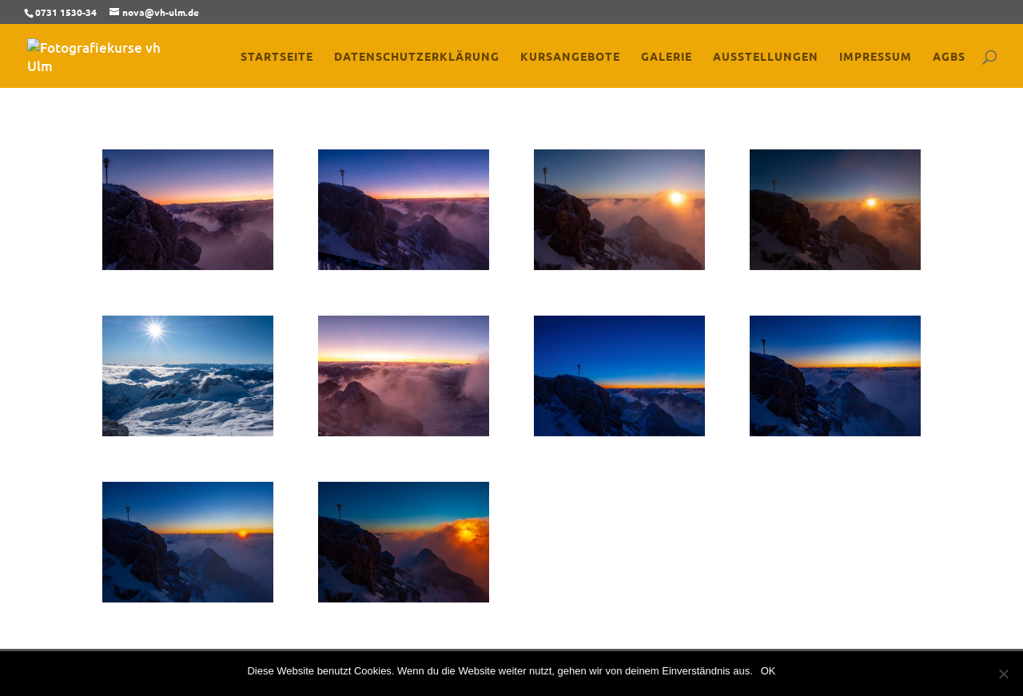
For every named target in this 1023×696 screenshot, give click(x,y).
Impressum (875, 56)
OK (768, 671)
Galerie (666, 56)
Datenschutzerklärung (417, 56)
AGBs (949, 56)
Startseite (277, 56)
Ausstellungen (765, 56)
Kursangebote (570, 56)
